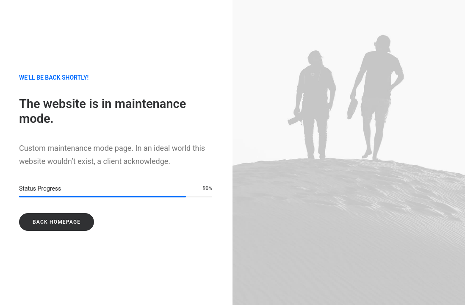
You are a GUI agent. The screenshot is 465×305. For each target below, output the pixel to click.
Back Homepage (56, 222)
